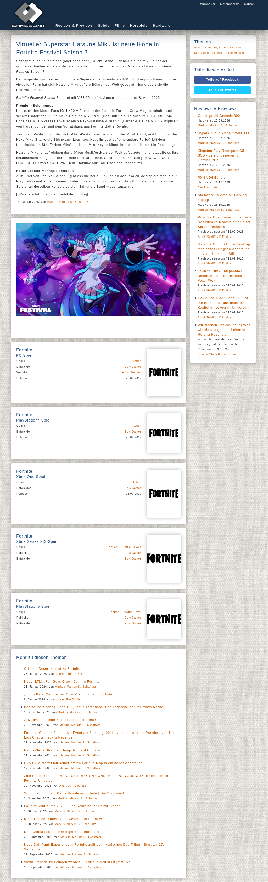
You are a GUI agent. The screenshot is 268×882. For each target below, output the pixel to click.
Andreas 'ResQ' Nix (68, 673)
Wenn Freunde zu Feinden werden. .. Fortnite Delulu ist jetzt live (77, 862)
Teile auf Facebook (222, 80)
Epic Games (133, 366)
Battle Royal (133, 611)
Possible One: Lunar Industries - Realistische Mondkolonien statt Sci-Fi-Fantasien (224, 222)
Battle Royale (132, 547)
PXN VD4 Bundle (212, 178)
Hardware (161, 25)
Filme (120, 25)
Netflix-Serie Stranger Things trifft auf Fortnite (62, 750)
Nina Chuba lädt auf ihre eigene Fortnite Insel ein (64, 832)
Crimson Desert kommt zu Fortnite (52, 669)
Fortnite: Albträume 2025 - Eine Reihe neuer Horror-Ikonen (72, 806)
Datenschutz (229, 3)
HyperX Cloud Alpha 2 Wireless (223, 133)
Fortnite (217, 52)
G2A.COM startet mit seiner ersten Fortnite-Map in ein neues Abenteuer (83, 763)
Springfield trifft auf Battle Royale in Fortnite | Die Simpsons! (74, 793)
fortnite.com (133, 372)
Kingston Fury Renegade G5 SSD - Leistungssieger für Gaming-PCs (221, 155)
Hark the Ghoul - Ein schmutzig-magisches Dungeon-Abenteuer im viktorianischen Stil (224, 249)
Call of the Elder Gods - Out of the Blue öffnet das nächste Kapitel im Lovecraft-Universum (223, 302)
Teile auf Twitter (223, 90)
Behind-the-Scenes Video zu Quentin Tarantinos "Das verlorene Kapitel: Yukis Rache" (94, 707)
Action (137, 361)
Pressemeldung (235, 52)
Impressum (206, 3)
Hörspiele (139, 25)
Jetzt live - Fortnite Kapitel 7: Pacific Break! (60, 720)
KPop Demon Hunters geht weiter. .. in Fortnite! (63, 819)
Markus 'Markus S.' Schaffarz (67, 201)
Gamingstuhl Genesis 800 (219, 116)
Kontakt (250, 3)
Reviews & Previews (74, 25)
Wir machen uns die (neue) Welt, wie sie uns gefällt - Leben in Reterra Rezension (225, 329)
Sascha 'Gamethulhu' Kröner (218, 354)
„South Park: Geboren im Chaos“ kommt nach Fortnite (68, 694)
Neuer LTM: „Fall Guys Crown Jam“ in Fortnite (62, 681)
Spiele (103, 25)
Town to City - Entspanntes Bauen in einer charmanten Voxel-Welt (220, 276)
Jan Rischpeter (208, 187)
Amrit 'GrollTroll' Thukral (215, 236)
